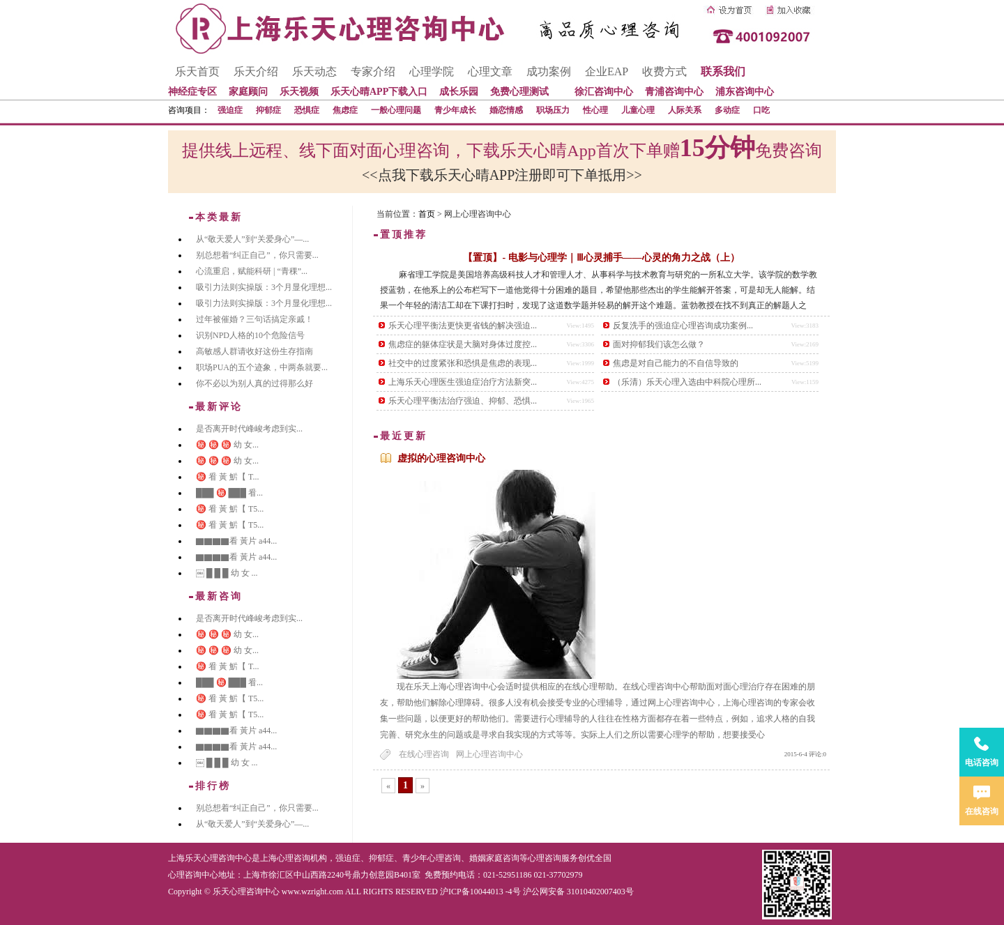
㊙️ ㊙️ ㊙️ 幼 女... (227, 445)
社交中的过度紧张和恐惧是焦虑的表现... (462, 363)
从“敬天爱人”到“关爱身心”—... (252, 239)
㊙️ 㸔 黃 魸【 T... (227, 477)
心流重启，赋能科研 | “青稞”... (251, 271)
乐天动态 (314, 71)
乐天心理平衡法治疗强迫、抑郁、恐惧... (462, 401)
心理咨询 (544, 858)
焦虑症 (345, 110)
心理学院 (431, 71)
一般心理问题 (396, 110)
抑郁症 (268, 110)
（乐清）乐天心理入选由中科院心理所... (687, 382)
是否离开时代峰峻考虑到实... (249, 429)
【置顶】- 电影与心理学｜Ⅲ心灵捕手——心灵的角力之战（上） (601, 257)
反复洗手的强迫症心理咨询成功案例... (683, 325)
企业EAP (606, 71)
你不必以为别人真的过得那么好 (254, 383)
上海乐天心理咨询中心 (210, 858)
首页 (426, 214)
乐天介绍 (256, 71)
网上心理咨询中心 (489, 754)
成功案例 (548, 71)
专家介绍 (373, 71)
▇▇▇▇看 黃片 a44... (236, 541)
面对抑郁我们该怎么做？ (659, 344)
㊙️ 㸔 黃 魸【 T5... (230, 509)
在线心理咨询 (424, 754)
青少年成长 (455, 110)
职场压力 (553, 110)
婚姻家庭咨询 (494, 858)
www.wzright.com (313, 891)
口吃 (761, 110)
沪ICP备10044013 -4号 (480, 891)
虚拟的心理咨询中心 (441, 458)
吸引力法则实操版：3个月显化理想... (264, 287)
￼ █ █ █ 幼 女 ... (227, 573)
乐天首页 (197, 71)
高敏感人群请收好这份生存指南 (254, 351)
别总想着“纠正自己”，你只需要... (257, 255)
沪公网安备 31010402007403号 (578, 891)
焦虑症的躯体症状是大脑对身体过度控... (462, 344)
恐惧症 (306, 110)
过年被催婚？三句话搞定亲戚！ (254, 319)
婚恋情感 (506, 110)
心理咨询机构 (302, 858)
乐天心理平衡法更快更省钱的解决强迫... (462, 325)
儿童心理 (638, 110)
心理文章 (490, 71)
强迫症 (230, 110)
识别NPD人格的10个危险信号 (250, 335)
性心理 (595, 110)
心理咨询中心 (193, 875)
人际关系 (684, 110)
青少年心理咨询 (431, 858)
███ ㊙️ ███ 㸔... (229, 493)
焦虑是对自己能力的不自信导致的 (675, 363)
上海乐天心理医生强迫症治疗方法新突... (462, 382)
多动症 (727, 110)
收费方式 (664, 71)
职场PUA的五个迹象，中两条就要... (262, 367)
